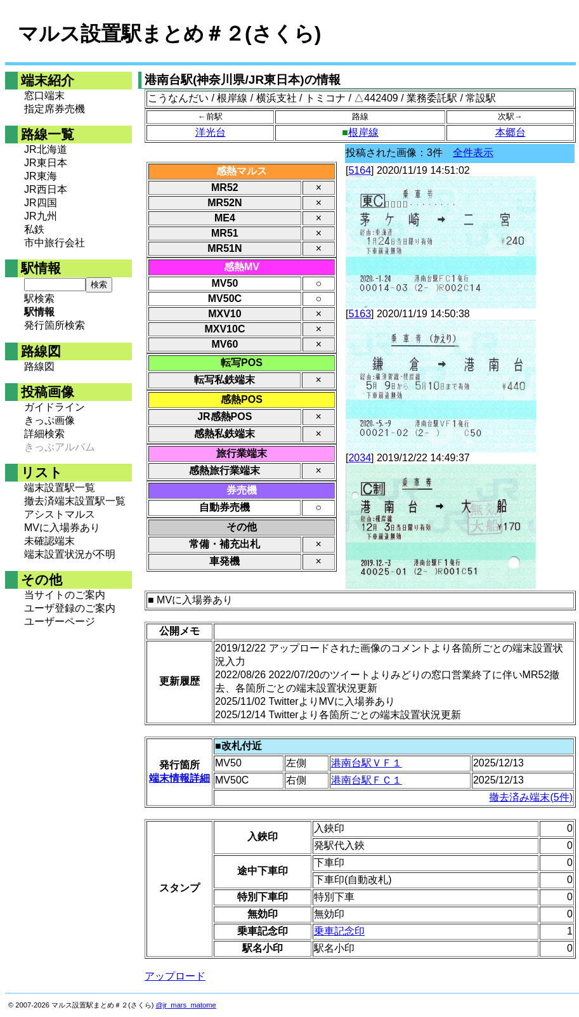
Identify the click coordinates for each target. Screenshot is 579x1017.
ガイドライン (54, 407)
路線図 (39, 366)
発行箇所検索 (54, 325)
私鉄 (34, 229)
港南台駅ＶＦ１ (366, 763)
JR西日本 (45, 189)
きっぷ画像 (49, 420)
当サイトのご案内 (64, 594)
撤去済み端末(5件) (531, 797)
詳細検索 (44, 433)
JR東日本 (45, 162)
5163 (359, 313)
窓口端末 (44, 95)
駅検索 (39, 298)
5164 (359, 170)
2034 (359, 457)
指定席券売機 (54, 108)
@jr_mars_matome (186, 1005)
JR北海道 (45, 149)
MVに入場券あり (62, 527)
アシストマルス (59, 514)
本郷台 (510, 132)
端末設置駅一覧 (59, 487)
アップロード (175, 976)
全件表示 (473, 152)
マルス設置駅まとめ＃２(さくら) (169, 33)
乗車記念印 (339, 931)
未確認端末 (49, 540)
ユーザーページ (59, 621)
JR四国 (40, 202)
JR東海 (40, 176)
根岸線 (363, 132)
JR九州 (40, 216)
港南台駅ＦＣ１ (366, 780)
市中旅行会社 (54, 242)
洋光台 (210, 132)
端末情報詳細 (179, 778)
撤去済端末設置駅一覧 (75, 500)
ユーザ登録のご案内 (69, 608)
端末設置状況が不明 (69, 554)
